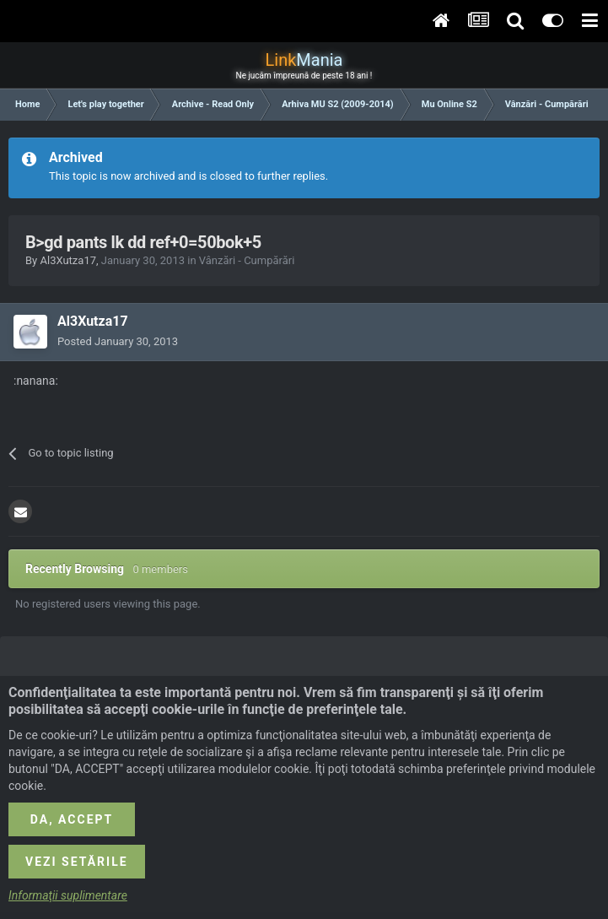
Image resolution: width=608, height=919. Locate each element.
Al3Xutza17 (68, 260)
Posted (117, 341)
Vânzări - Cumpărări (247, 260)
